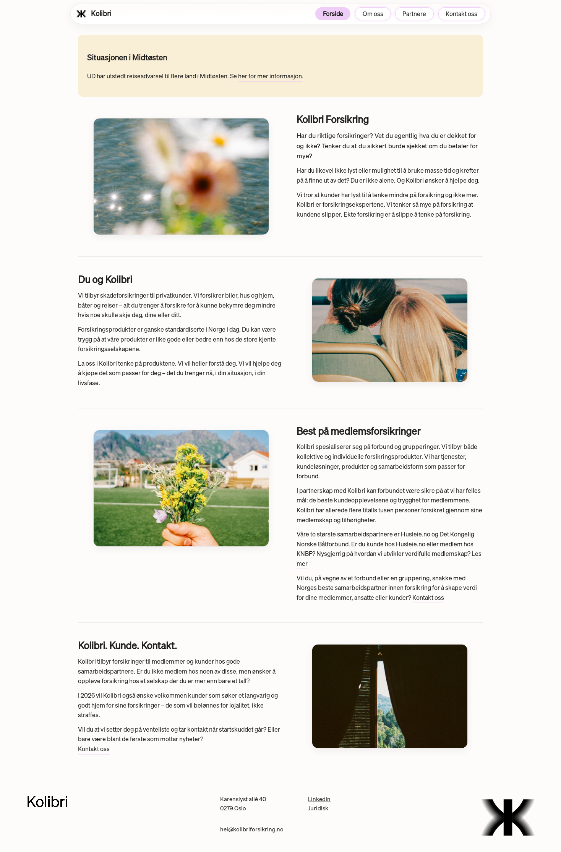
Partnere (414, 14)
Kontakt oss (461, 14)
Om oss (373, 14)
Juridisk (318, 808)
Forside (333, 14)
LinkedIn (319, 798)
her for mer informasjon (270, 76)
